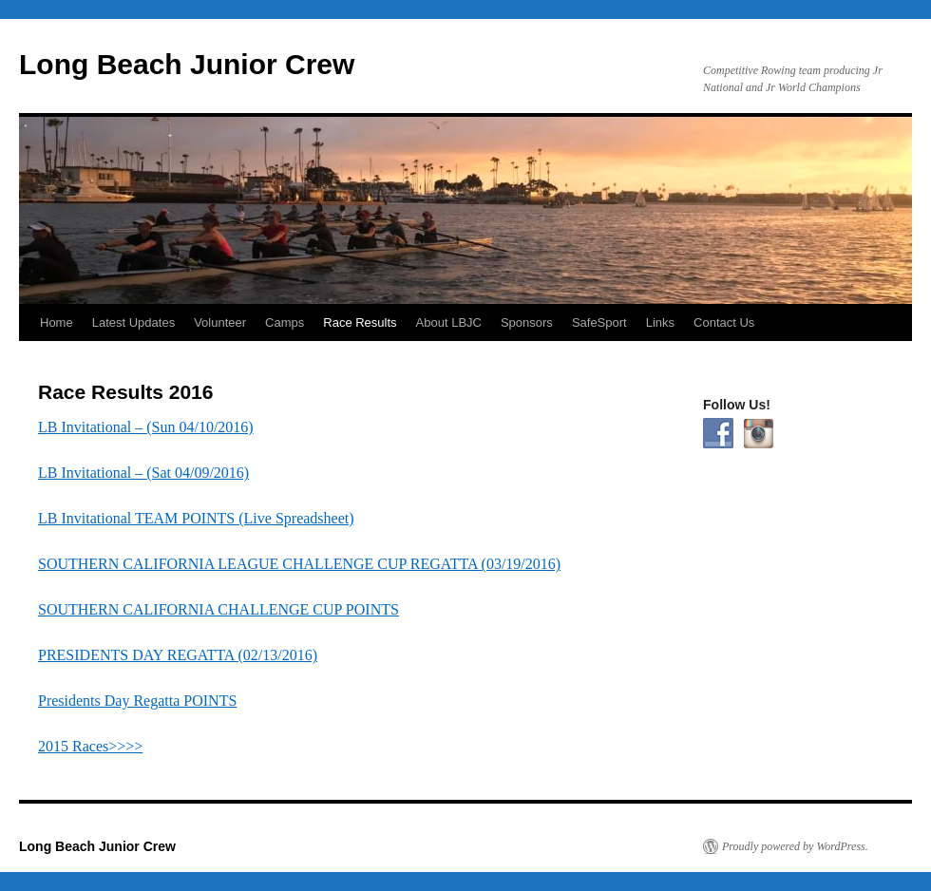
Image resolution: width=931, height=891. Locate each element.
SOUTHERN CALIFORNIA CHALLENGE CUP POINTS (218, 609)
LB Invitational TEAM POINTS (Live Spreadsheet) (196, 518)
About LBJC (449, 322)
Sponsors (527, 322)
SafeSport (599, 322)
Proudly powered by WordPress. (795, 846)
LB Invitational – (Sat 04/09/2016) (143, 472)
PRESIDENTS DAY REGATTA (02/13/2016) (177, 655)
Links (660, 322)
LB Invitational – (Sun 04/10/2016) (146, 427)
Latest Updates (133, 322)
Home (56, 322)
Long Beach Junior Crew (186, 64)
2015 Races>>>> (90, 746)
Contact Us (724, 322)
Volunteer (220, 322)
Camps (284, 322)
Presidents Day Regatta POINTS (137, 700)
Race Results (359, 322)
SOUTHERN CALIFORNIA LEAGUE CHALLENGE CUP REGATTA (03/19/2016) (299, 564)
